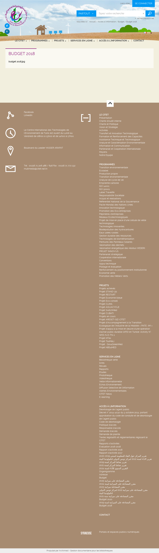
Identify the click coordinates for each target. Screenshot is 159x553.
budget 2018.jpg (17, 61)
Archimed (63, 550)
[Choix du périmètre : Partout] (86, 13)
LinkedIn (28, 115)
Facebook (29, 112)
